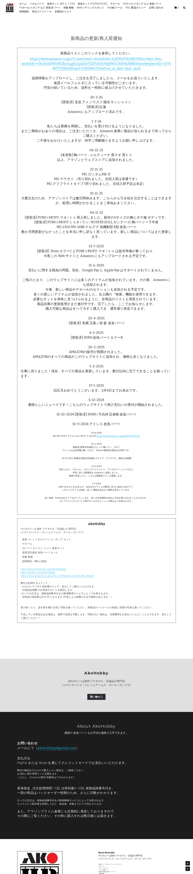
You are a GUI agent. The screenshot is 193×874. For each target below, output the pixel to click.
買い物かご (96, 696)
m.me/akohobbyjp (116, 866)
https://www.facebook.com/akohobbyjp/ (43, 569)
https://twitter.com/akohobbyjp (38, 572)
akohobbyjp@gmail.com (57, 748)
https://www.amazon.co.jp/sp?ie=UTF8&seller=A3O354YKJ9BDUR (57, 576)
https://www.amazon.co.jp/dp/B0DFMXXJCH (118, 436)
